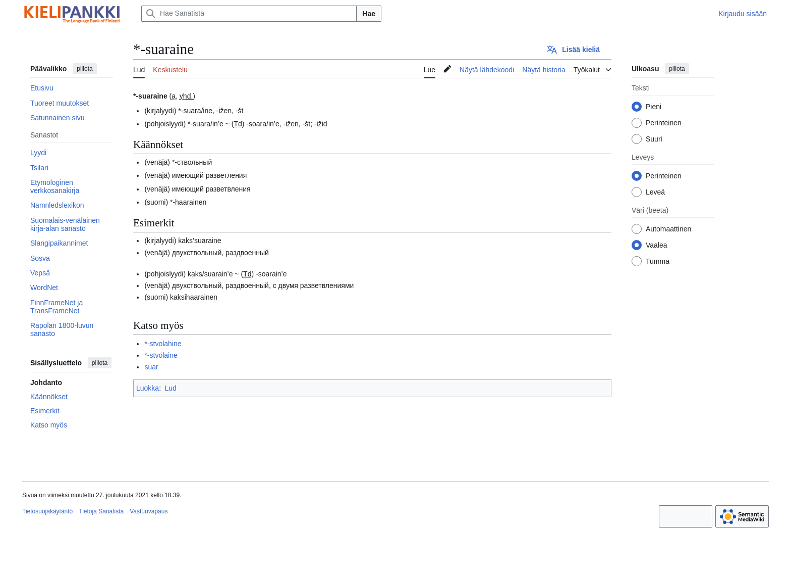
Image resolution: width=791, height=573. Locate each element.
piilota (84, 68)
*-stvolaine (160, 355)
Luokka (147, 388)
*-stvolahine (162, 344)
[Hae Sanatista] (249, 14)
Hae (368, 14)
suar (151, 367)
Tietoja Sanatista (101, 511)
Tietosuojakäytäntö (47, 511)
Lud (170, 388)
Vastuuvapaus (148, 511)
